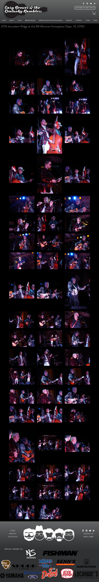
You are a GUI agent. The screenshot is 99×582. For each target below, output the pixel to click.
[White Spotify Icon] (95, 3)
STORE (12, 531)
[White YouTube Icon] (91, 3)
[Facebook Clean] (83, 3)
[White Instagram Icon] (87, 3)
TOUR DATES (12, 537)
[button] (85, 8)
